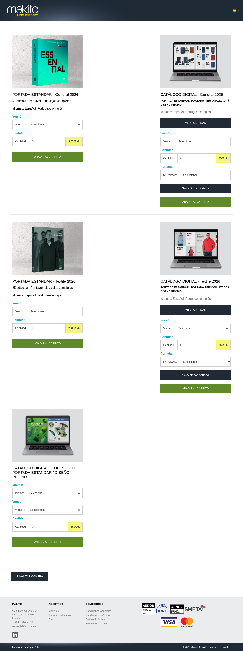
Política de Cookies (96, 623)
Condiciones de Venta (98, 615)
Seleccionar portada (195, 188)
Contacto (54, 610)
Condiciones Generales (98, 610)
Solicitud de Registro (60, 615)
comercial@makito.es (24, 626)
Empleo (53, 619)
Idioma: (19, 493)
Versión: (20, 124)
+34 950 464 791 (24, 622)
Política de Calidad (96, 619)
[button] (236, 10)
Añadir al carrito (47, 156)
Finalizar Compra (30, 576)
